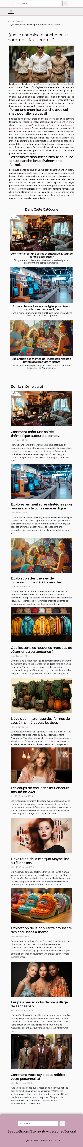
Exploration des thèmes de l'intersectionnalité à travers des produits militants (41, 360)
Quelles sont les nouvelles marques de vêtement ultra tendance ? (41, 650)
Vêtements (37, 1131)
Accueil (11, 21)
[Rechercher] (38, 3)
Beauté (13, 1131)
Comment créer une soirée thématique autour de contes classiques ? (42, 255)
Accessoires (55, 1131)
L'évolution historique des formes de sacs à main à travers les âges (40, 721)
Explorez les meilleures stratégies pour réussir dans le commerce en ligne (41, 308)
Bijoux (24, 1131)
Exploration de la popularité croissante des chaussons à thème (41, 930)
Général (21, 21)
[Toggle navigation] (11, 11)
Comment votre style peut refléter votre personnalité (38, 1077)
